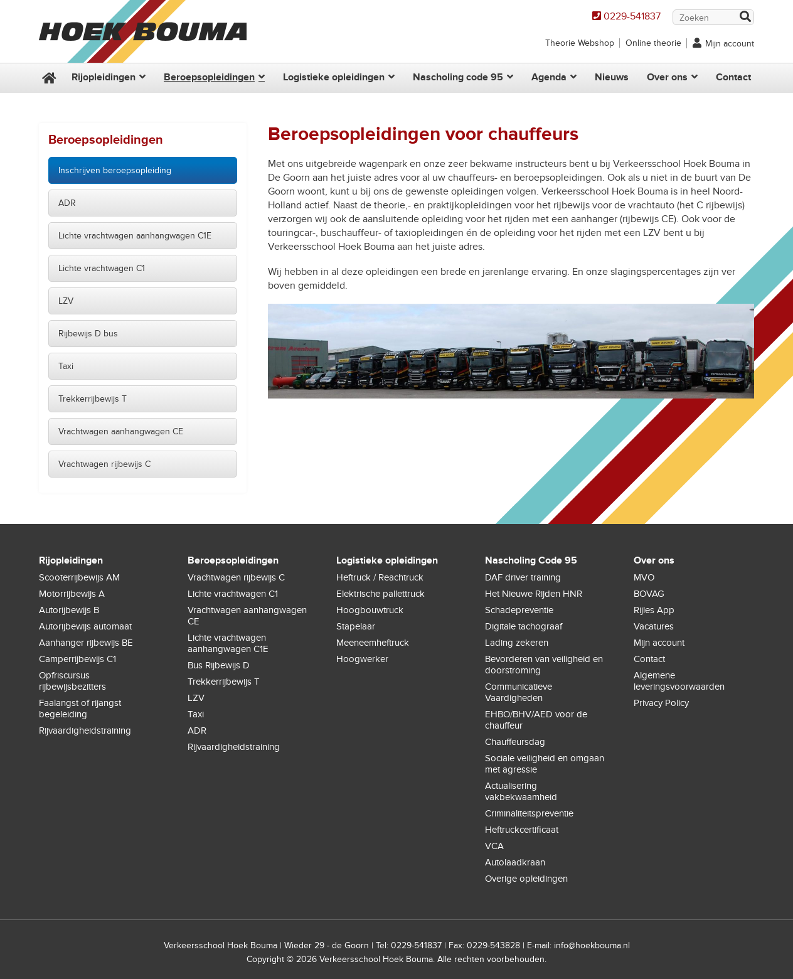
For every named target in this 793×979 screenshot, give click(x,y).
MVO (644, 577)
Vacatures (654, 626)
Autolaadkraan (515, 862)
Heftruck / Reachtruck (379, 577)
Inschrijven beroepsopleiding (114, 170)
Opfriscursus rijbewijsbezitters (72, 681)
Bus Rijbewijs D (219, 665)
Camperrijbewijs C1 (77, 659)
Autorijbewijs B (69, 610)
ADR (67, 203)
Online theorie (653, 43)
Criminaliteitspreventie (529, 813)
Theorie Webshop (579, 43)
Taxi (65, 366)
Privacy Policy (661, 703)
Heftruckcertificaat (521, 829)
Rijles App (654, 610)
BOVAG (649, 593)
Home (47, 78)
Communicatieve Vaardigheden (518, 692)
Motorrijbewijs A (72, 593)
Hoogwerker (362, 659)
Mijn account (729, 43)
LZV (65, 301)
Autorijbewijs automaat (85, 626)
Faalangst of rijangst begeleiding (80, 708)
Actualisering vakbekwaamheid (521, 791)
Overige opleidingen (526, 878)
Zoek (744, 18)
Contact (733, 77)
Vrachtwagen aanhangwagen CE (120, 431)
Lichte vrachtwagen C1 (101, 268)
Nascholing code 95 (458, 77)
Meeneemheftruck (372, 642)
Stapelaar (355, 626)
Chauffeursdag (515, 741)
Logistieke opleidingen (334, 77)
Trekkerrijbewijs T (92, 398)
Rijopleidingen (104, 77)
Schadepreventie (519, 610)
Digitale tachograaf (523, 626)
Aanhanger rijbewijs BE (86, 642)
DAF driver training (523, 577)
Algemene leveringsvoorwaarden (679, 681)
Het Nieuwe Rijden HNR (533, 593)
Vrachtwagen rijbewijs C (104, 464)
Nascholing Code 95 (531, 560)
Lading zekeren (516, 642)
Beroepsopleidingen (209, 77)
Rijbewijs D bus (88, 333)
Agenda (549, 77)
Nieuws (612, 77)
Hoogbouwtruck (369, 610)
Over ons (667, 77)
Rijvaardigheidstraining (85, 730)
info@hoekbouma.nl (592, 945)
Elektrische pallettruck (380, 593)
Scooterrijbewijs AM (79, 577)
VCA (494, 846)
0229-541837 (632, 16)
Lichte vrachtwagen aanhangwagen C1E (134, 235)
